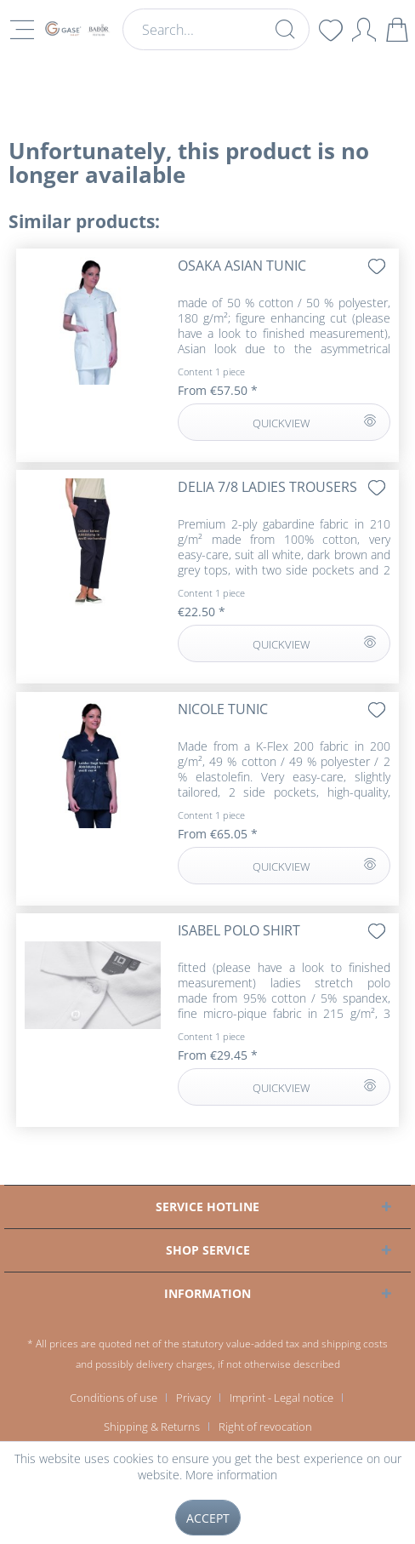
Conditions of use (113, 1397)
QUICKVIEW (314, 420)
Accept (208, 1518)
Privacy (193, 1397)
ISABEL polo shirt (239, 931)
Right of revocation (265, 1426)
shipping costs (354, 1343)
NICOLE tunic (223, 709)
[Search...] (216, 29)
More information (231, 1475)
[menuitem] (216, 29)
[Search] (285, 29)
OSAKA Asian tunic (242, 266)
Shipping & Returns (152, 1426)
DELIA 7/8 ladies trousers (267, 487)
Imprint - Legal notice (281, 1397)
